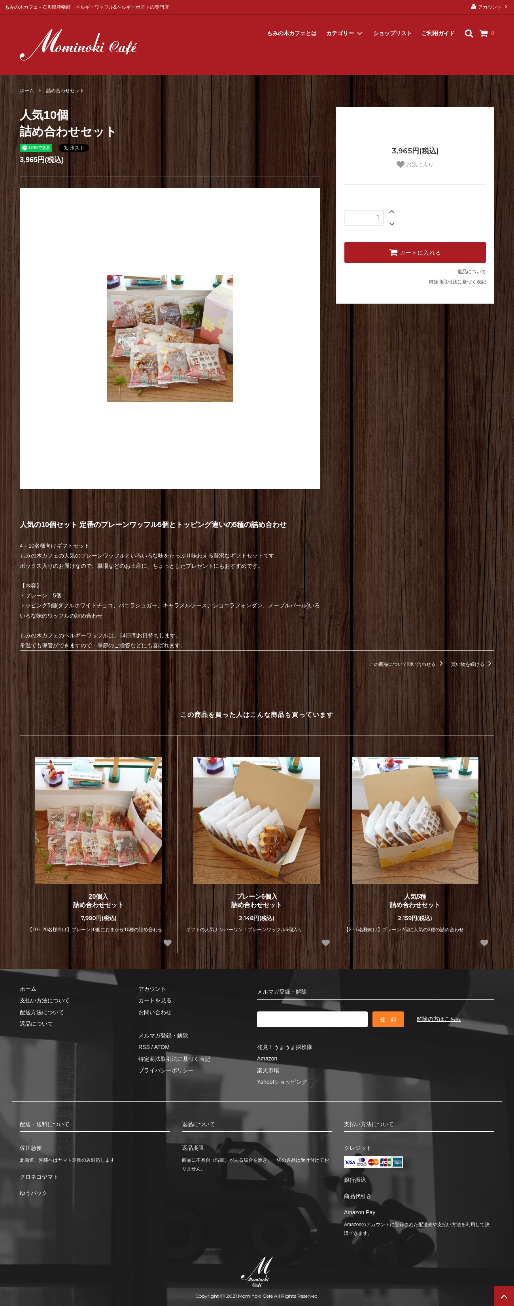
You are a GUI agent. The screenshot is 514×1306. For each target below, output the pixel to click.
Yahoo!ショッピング (282, 1082)
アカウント (490, 6)
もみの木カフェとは (292, 24)
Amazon (267, 1058)
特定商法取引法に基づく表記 (174, 1059)
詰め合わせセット (65, 90)
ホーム (27, 90)
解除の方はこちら (439, 1019)
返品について (471, 271)
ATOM (162, 1047)
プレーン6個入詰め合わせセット (256, 900)
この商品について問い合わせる (407, 664)
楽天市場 (268, 1070)
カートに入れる (415, 252)
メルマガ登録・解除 (46, 64)
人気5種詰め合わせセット (415, 900)
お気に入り (415, 164)
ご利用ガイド (438, 24)
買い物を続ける (472, 664)
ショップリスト (392, 24)
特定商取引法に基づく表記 (457, 282)
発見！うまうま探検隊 (284, 1047)
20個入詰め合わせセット (98, 900)
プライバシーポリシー (166, 1070)
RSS (144, 1047)
